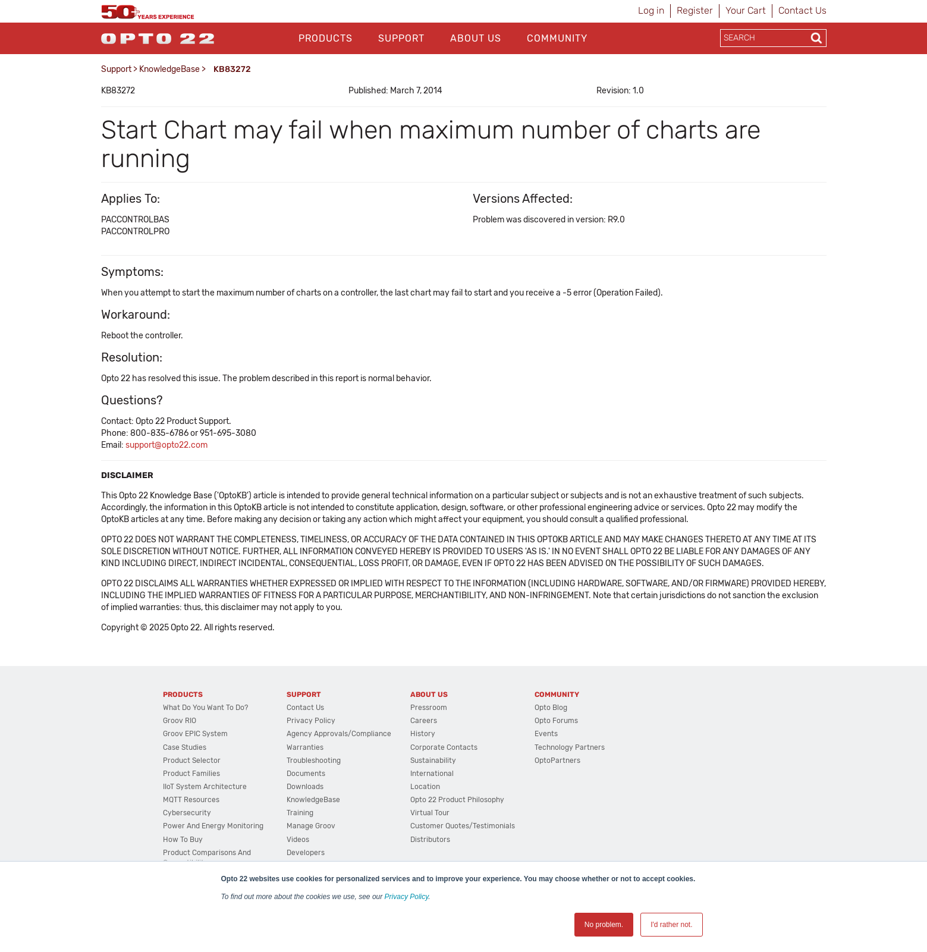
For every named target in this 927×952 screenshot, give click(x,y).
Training (300, 813)
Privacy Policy (407, 897)
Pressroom (428, 707)
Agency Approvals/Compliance (339, 734)
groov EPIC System (195, 734)
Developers (306, 853)
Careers (423, 721)
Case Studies (184, 747)
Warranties (305, 747)
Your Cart (745, 10)
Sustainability (433, 760)
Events (546, 734)
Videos (298, 839)
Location (425, 787)
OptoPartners (557, 760)
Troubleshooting (314, 760)
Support (401, 38)
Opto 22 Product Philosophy (457, 800)
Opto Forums (556, 721)
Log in (651, 10)
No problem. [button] (604, 924)
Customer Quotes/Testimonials (462, 826)
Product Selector (192, 760)
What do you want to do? (205, 707)
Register (695, 10)
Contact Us (802, 10)
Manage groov (311, 826)
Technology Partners (570, 747)
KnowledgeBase (169, 69)
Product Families (191, 773)
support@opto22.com (166, 445)
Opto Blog (551, 707)
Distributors (430, 839)
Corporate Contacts (443, 747)
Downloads (305, 787)
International (432, 773)
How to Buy (183, 839)
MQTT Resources (191, 800)
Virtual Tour (430, 813)
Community (557, 38)
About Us (475, 38)
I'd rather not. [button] (671, 924)
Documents (306, 773)
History (422, 734)
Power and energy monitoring (213, 826)
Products (325, 38)
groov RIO (179, 721)
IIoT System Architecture (205, 787)
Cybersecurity (187, 813)
